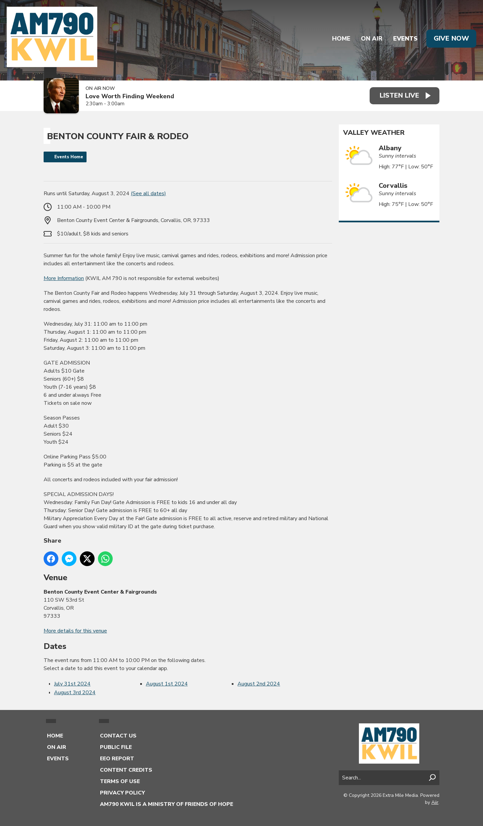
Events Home (68, 157)
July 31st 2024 (72, 683)
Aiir (434, 802)
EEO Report (117, 758)
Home (341, 39)
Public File (116, 747)
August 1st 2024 (167, 683)
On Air (371, 39)
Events (405, 39)
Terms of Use (120, 781)
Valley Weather (374, 132)
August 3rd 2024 (75, 692)
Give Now (451, 38)
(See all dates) (148, 193)
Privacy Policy (122, 792)
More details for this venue (75, 631)
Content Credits (126, 770)
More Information (64, 278)
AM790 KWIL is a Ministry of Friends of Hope (166, 804)
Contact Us (118, 735)
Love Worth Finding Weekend (130, 96)
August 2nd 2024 (258, 683)
